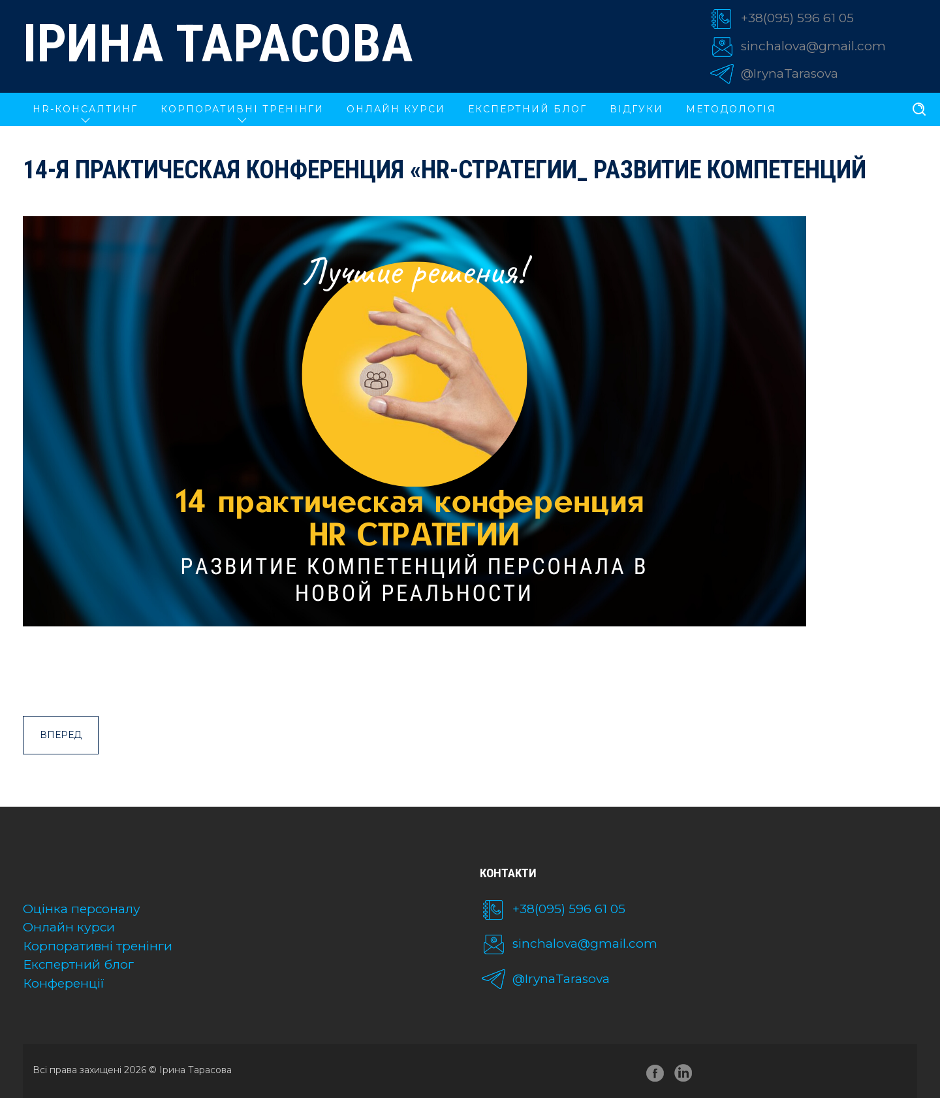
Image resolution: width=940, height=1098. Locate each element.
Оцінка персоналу (81, 908)
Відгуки (636, 109)
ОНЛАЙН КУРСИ (396, 109)
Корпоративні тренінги (97, 946)
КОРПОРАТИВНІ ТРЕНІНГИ (242, 109)
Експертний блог (527, 109)
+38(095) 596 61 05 (797, 17)
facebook (655, 1075)
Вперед (61, 735)
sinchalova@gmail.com (813, 46)
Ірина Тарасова (218, 43)
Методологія (731, 109)
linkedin (685, 1075)
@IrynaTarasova (789, 73)
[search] (919, 109)
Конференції (63, 983)
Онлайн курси (69, 927)
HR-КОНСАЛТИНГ (85, 109)
